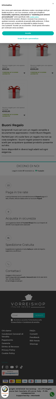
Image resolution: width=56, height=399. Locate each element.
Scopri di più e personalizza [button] (28, 38)
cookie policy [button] (34, 17)
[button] (53, 3)
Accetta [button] (28, 33)
